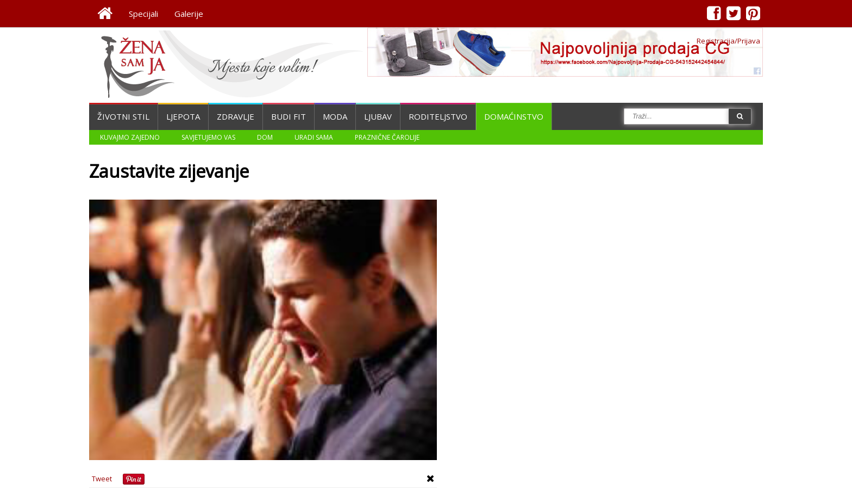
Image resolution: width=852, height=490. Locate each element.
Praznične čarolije (387, 137)
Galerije (188, 13)
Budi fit (288, 116)
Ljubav (378, 116)
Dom (265, 137)
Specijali (143, 13)
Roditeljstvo (438, 116)
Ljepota (183, 116)
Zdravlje (235, 116)
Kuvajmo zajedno (130, 137)
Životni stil (123, 116)
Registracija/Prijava (728, 41)
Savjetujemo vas (208, 137)
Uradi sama (314, 137)
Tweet (102, 478)
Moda (335, 116)
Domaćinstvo (513, 116)
